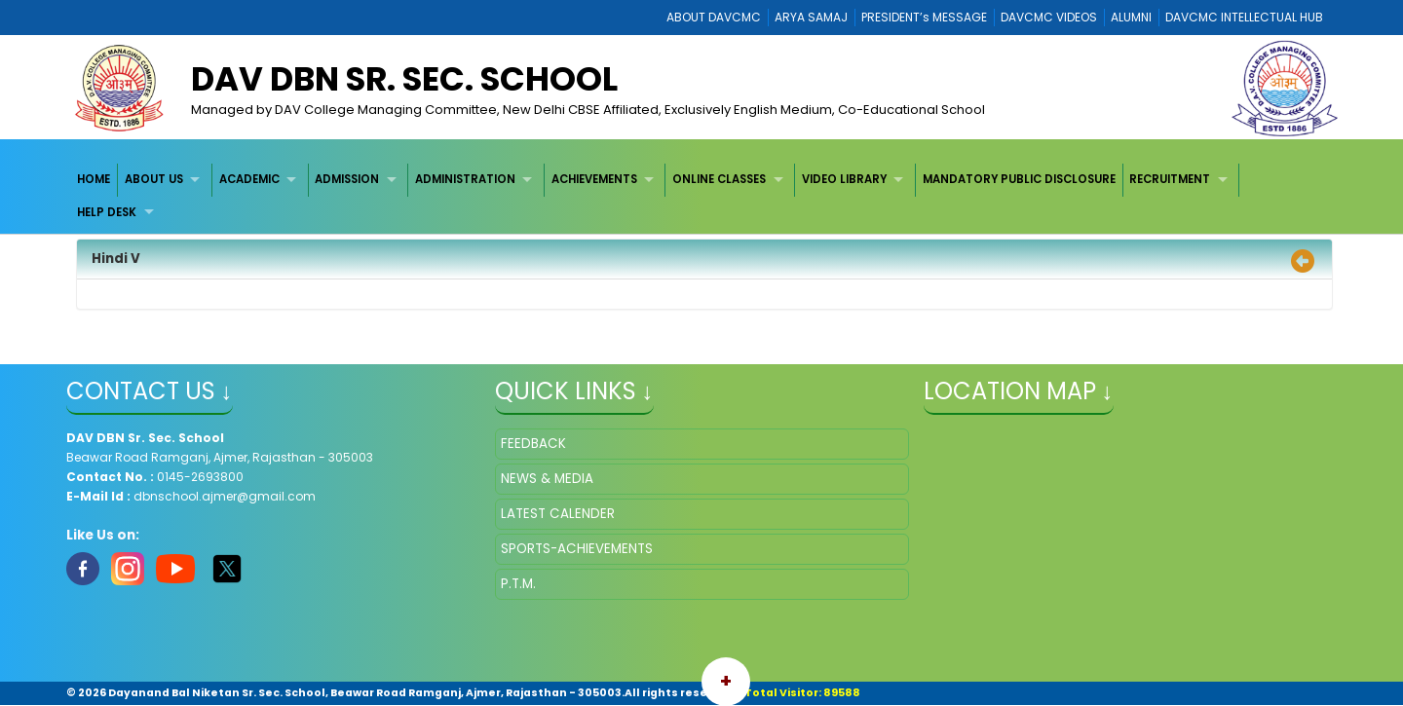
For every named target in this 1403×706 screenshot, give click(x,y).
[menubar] (702, 196)
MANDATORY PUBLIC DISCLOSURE (1019, 179)
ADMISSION (347, 179)
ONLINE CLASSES (719, 179)
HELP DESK (106, 212)
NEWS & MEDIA (547, 478)
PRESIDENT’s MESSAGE (924, 17)
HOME (93, 179)
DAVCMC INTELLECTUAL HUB (1244, 17)
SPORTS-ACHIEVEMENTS (577, 548)
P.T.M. (518, 584)
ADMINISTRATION (465, 179)
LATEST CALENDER (558, 513)
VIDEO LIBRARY (844, 179)
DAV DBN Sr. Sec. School (404, 79)
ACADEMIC (249, 179)
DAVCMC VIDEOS (1049, 17)
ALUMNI (1131, 17)
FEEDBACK (533, 443)
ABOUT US (154, 179)
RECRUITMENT (1169, 179)
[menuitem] (95, 180)
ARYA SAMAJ (811, 17)
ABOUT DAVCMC (713, 17)
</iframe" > (1131, 525)
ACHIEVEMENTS (594, 179)
